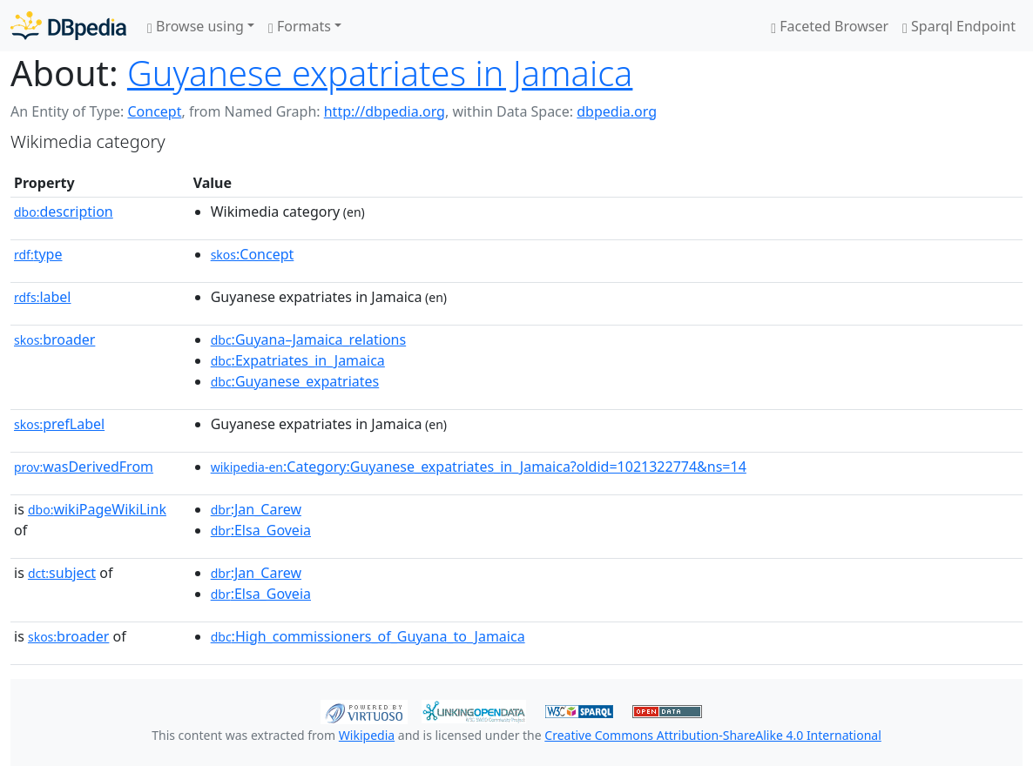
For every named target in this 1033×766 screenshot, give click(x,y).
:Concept (252, 254)
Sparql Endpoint (959, 26)
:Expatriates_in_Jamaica (298, 360)
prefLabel (59, 423)
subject (62, 572)
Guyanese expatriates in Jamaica (380, 73)
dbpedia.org (617, 111)
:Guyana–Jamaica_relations (309, 339)
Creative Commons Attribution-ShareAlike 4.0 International (712, 735)
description (63, 211)
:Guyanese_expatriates (295, 381)
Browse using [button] (195, 26)
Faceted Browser (829, 26)
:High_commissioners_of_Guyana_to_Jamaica (368, 636)
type (38, 254)
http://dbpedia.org (384, 111)
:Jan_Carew (256, 509)
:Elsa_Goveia (261, 530)
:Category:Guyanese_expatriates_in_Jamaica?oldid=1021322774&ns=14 (478, 466)
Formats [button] (299, 26)
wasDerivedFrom (83, 466)
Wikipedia (367, 735)
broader (54, 339)
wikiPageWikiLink (97, 509)
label (42, 296)
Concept (154, 111)
